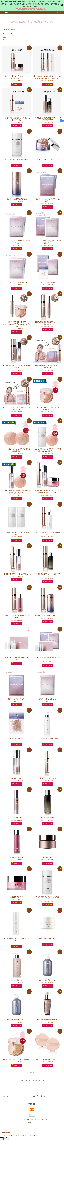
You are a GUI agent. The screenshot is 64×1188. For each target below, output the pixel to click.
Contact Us (5, 1096)
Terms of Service (15, 1122)
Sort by (4, 37)
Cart (59, 12)
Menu (5, 12)
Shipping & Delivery (47, 1122)
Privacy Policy (24, 1122)
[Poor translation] (6, 1138)
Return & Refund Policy (35, 1122)
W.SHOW (4, 29)
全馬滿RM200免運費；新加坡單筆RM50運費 (31, 9)
